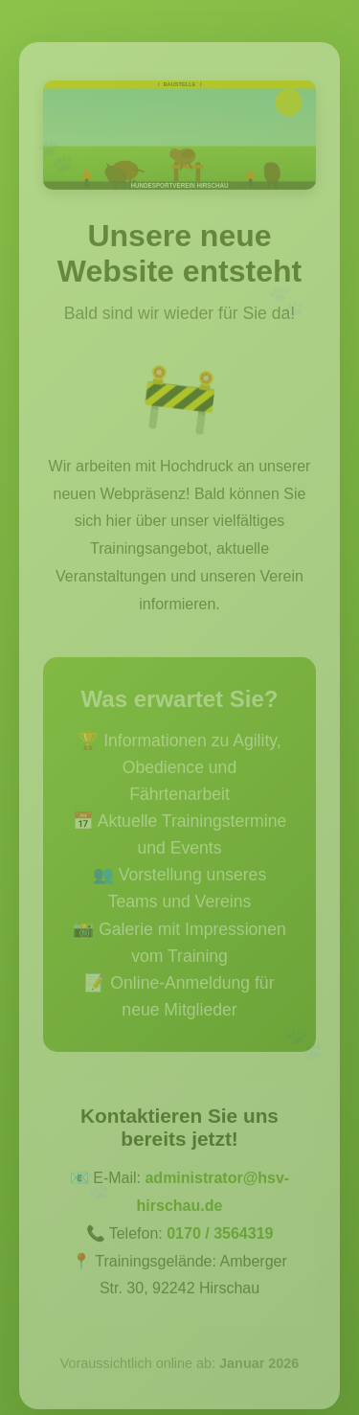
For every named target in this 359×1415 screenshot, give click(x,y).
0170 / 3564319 (220, 1236)
